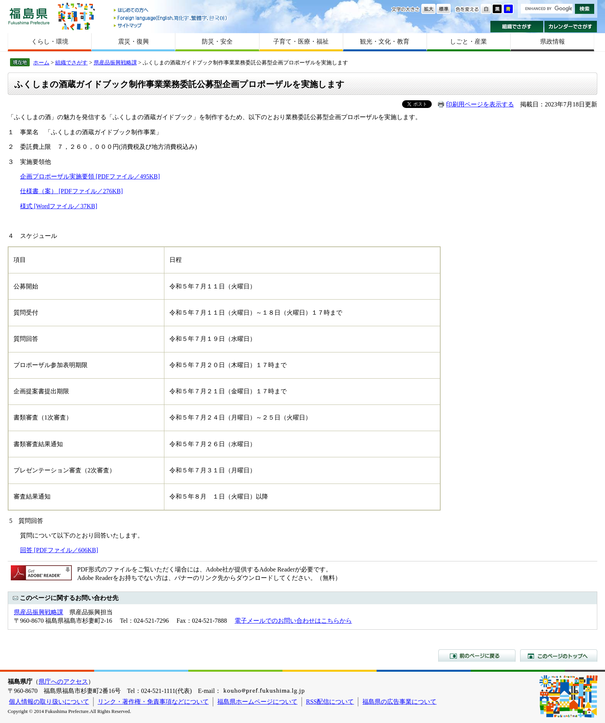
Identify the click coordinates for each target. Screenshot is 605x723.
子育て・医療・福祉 (301, 41)
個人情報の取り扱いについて (49, 701)
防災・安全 (217, 41)
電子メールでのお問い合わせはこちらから (293, 620)
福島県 (29, 16)
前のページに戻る (476, 655)
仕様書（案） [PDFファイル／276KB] (71, 191)
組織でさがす (516, 26)
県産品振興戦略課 (115, 62)
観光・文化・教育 (384, 41)
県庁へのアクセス (63, 681)
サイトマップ (171, 25)
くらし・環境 (49, 41)
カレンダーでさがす (570, 26)
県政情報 (552, 41)
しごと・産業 (468, 41)
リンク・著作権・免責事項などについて (153, 701)
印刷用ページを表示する (480, 104)
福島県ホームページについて (257, 701)
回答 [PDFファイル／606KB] (59, 550)
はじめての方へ (171, 10)
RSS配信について (330, 701)
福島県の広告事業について (399, 701)
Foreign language (171, 18)
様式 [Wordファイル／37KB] (58, 206)
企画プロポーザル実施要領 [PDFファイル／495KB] (90, 176)
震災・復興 (133, 41)
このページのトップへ (558, 655)
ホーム (41, 62)
